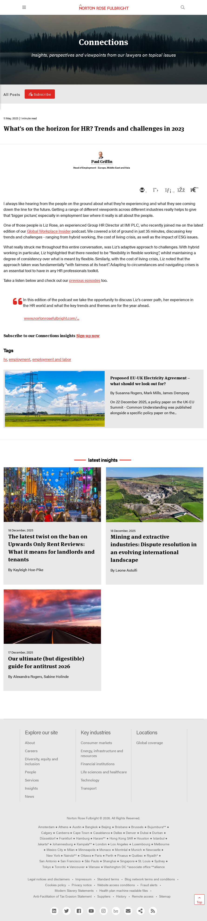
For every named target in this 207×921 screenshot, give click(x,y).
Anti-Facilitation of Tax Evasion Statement (62, 896)
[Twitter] (67, 911)
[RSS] (153, 911)
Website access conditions (116, 884)
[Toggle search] (182, 7)
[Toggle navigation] (24, 7)
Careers (31, 750)
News (29, 796)
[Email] (128, 911)
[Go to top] (199, 899)
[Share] (141, 911)
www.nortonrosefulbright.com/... (51, 318)
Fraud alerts (148, 884)
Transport (89, 788)
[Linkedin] (54, 911)
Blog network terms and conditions (150, 879)
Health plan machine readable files (123, 890)
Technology (90, 780)
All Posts (11, 94)
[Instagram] (104, 911)
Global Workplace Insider (49, 231)
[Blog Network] (116, 911)
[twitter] (154, 190)
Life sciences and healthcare (104, 772)
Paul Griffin (101, 161)
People (30, 772)
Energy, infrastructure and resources (102, 753)
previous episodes (84, 280)
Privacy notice (82, 884)
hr (5, 359)
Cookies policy (55, 884)
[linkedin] (167, 190)
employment (19, 359)
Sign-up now (88, 335)
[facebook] (180, 190)
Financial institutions (98, 763)
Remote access (143, 896)
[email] (141, 190)
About (30, 742)
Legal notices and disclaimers (49, 879)
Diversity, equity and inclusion (41, 761)
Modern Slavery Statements (74, 890)
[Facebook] (79, 911)
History (121, 896)
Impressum (83, 879)
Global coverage (149, 742)
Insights (31, 788)
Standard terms (108, 879)
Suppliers (103, 896)
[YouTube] (91, 911)
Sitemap (164, 896)
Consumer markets (96, 742)
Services (32, 780)
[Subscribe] (40, 94)
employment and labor (51, 359)
